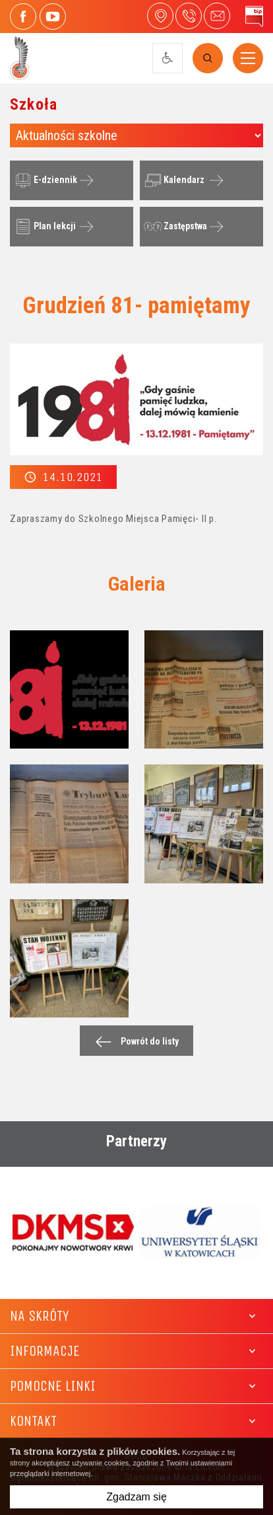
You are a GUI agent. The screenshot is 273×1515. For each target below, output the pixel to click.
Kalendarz (172, 180)
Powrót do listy (133, 1041)
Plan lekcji (43, 227)
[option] (73, 1232)
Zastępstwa (174, 227)
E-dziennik (44, 180)
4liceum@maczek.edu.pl (217, 16)
